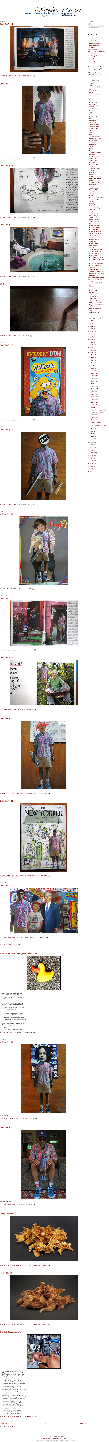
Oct (92, 360)
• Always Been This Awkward (96, 305)
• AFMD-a (96, 255)
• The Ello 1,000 (92, 103)
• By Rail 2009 (92, 297)
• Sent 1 (90, 122)
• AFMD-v (90, 255)
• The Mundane (92, 162)
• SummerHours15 (93, 128)
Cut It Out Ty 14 (6, 24)
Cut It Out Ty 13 (6, 83)
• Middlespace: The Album (95, 303)
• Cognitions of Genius (94, 152)
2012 (91, 445)
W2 (95, 55)
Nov (92, 357)
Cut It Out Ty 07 (6, 598)
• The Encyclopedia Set (94, 178)
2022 (91, 331)
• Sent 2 (95, 122)
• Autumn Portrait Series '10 (96, 277)
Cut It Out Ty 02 (6, 1042)
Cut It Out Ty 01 (6, 1128)
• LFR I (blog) (91, 204)
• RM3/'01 (90, 287)
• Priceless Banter (93, 57)
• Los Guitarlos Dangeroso (95, 208)
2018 (91, 342)
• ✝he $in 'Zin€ (92, 235)
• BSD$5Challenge (93, 188)
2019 (91, 339)
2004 (91, 466)
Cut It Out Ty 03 (6, 885)
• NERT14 (91, 146)
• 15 (89, 261)
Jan (92, 439)
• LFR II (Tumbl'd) (93, 206)
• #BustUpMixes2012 (94, 229)
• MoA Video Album (93, 291)
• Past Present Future (94, 136)
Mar (92, 434)
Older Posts (83, 1423)
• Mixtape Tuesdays (93, 243)
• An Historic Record (93, 239)
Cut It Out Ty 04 (6, 801)
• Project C (91, 182)
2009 (91, 453)
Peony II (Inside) (6, 1273)
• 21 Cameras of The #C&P (96, 198)
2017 (91, 344)
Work (2, 284)
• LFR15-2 (97, 117)
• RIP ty (90, 311)
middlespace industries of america (54, 1438)
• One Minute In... (93, 267)
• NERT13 (91, 202)
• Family (90, 223)
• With (89, 307)
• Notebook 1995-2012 (94, 221)
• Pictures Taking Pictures (95, 233)
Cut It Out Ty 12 (6, 165)
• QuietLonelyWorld (93, 313)
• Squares (90, 212)
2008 (91, 455)
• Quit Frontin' (92, 299)
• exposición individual (94, 138)
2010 (91, 450)
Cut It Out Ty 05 (6, 719)
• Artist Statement (93, 49)
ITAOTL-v (91, 251)
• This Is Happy (92, 184)
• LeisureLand (92, 53)
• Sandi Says (91, 176)
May (92, 428)
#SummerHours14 (31, 793)
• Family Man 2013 (93, 200)
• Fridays (90, 174)
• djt (89, 99)
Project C (98, 182)
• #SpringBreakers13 (94, 219)
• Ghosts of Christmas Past (95, 271)
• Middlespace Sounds (94, 309)
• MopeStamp (92, 144)
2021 (91, 334)
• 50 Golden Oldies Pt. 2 (95, 126)
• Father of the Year (93, 301)
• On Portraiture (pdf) (94, 253)
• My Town (91, 172)
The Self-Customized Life (10, 1332)
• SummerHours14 (93, 156)
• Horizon (90, 217)
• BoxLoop (91, 186)
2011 (91, 447)
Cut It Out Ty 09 (6, 429)
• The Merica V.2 (92, 154)
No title (93, 407)
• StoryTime (91, 166)
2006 (91, 461)
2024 (91, 326)
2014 (91, 352)
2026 (91, 321)
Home (44, 1423)
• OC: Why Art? (92, 170)
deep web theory (31, 1265)
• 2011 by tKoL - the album (95, 249)
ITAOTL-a (98, 251)
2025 (91, 323)
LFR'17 (91, 93)
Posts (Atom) (12, 1427)
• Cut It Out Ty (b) (93, 160)
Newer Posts (3, 1423)
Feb (92, 436)
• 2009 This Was (92, 293)
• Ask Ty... (90, 295)
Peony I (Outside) (7, 1214)
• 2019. (90, 89)
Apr (92, 431)
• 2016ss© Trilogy (93, 105)
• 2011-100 (91, 247)
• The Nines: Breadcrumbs (95, 263)
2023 (91, 329)
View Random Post (93, 35)
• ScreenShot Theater (94, 168)
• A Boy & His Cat (93, 213)
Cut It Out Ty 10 (6, 345)
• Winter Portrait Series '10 (95, 283)
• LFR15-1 (91, 117)
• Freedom (91, 148)
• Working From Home (94, 289)
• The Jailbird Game (93, 164)
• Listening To (91, 241)
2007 (91, 458)
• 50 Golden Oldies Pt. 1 (95, 124)
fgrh (94, 85)
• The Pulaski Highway (94, 227)
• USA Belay (91, 61)
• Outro (90, 101)
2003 (91, 469)
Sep (92, 363)
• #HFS (90, 134)
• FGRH (90, 85)
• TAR (89, 150)
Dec (92, 355)
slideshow (95, 245)
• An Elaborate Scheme (94, 225)
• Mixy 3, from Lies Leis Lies (96, 257)
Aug (92, 365)
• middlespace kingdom (94, 45)
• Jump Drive (91, 130)
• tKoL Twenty (92, 111)
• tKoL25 (90, 83)
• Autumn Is (91, 107)
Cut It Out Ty (26, 75)
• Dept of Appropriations (95, 192)
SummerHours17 (93, 95)
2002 (91, 471)
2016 (91, 347)
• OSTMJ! (90, 281)
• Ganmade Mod (92, 91)
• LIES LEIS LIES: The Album (96, 259)
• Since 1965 (91, 47)
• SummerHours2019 (94, 87)
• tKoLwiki (90, 55)
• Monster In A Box (93, 190)
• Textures (90, 180)
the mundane (42, 1265)
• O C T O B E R (92, 140)
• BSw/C (90, 132)
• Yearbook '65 (92, 120)
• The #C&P (91, 196)
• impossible (91, 97)
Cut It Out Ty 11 (6, 225)
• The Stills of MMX (93, 275)
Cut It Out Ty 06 (6, 657)
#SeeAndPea (28, 1032)
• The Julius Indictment (94, 265)
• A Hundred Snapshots (94, 269)
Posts (91, 24)
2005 (91, 463)
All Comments (94, 28)
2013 (91, 442)
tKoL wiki (25, 335)
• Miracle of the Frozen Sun (96, 273)
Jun (92, 371)
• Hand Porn (91, 210)
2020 (91, 337)
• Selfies (90, 113)
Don (93, 99)
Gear (96, 51)
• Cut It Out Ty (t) (93, 158)
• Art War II (91, 194)
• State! (90, 115)
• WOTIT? (90, 237)
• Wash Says (91, 109)
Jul (92, 368)
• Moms (90, 119)
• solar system (92, 142)
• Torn (89, 285)
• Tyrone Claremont (93, 59)
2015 (91, 350)
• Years (90, 245)
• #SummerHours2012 (94, 231)
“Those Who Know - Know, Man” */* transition (18, 954)
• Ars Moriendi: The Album (95, 279)
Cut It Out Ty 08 (6, 514)
